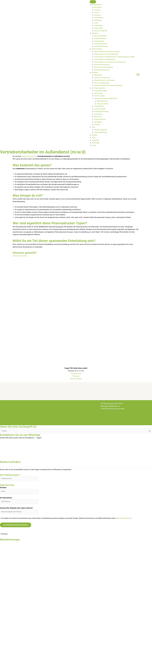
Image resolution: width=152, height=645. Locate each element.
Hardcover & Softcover (102, 78)
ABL (14, 419)
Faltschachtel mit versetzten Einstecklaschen (110, 62)
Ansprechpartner (100, 119)
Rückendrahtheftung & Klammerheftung (108, 85)
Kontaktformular (76, 373)
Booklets (95, 72)
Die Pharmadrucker (98, 88)
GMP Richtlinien (102, 101)
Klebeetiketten (99, 41)
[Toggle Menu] (93, 1)
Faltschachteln (97, 49)
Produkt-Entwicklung (101, 111)
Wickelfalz (97, 20)
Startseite (16, 403)
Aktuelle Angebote (100, 130)
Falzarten (97, 10)
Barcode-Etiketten (100, 36)
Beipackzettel (96, 5)
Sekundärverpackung (101, 70)
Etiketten (95, 33)
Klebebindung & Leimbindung (104, 80)
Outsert (96, 12)
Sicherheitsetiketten (101, 46)
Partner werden (99, 96)
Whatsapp (75, 376)
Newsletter (98, 122)
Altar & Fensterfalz (100, 31)
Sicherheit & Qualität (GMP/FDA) (105, 98)
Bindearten (98, 75)
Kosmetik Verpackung (102, 65)
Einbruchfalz (98, 28)
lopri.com (123, 406)
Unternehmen (61, 414)
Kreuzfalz (97, 15)
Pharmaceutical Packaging (103, 67)
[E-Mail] (138, 74)
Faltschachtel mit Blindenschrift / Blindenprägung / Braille (114, 57)
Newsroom (98, 117)
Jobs (93, 127)
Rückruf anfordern (76, 379)
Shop (93, 137)
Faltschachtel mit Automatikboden (106, 54)
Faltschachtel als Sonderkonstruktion (107, 52)
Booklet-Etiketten (100, 38)
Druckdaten (98, 114)
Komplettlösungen (100, 91)
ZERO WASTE (99, 106)
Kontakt (97, 125)
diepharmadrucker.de (29, 156)
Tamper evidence (103, 104)
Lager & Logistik (99, 109)
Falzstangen (98, 25)
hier (35, 438)
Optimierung (98, 93)
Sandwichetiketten (100, 44)
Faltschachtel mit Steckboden (104, 59)
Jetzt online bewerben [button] (20, 256)
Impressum (17, 417)
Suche (94, 145)
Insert (96, 23)
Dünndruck (98, 7)
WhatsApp (95, 143)
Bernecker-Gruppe (129, 403)
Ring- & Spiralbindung (101, 83)
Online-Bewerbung (100, 132)
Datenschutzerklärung (123, 520)
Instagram (95, 140)
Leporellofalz (98, 18)
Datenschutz (17, 422)
